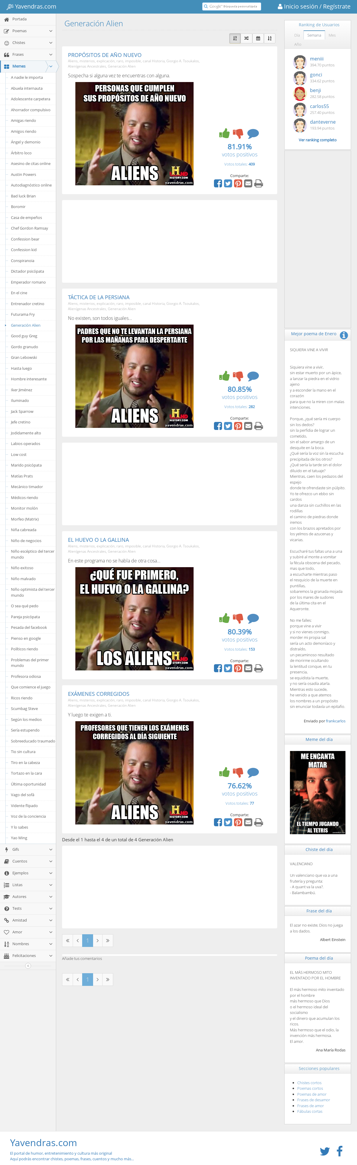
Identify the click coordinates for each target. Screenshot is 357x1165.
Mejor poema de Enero (313, 333)
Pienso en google (26, 638)
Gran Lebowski (24, 357)
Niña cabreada (23, 529)
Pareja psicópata (25, 616)
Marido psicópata (26, 465)
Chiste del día (319, 849)
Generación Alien (21, 325)
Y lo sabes (19, 827)
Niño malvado (23, 578)
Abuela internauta (27, 88)
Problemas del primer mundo (30, 662)
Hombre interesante (29, 379)
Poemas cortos (310, 1088)
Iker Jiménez (21, 389)
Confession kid (24, 249)
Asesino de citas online (31, 163)
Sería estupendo (25, 730)
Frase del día (319, 911)
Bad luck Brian (23, 196)
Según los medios (26, 719)
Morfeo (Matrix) (25, 519)
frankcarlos (335, 721)
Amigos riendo (23, 131)
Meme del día (319, 739)
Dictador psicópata (27, 271)
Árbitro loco (21, 153)
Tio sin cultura (23, 751)
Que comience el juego (31, 687)
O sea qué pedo (24, 605)
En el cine (19, 292)
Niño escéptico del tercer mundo (32, 554)
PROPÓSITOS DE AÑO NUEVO (105, 54)
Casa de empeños (26, 217)
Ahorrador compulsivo (31, 109)
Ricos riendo (22, 698)
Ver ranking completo (318, 140)
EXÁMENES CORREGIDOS (98, 693)
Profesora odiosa (26, 676)
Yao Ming (19, 837)
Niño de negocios (26, 540)
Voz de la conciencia (28, 816)
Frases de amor (310, 1105)
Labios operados (25, 443)
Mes (332, 35)
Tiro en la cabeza (25, 762)
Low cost (19, 454)
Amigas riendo (23, 120)
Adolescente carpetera (30, 99)
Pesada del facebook (29, 627)
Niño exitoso (22, 567)
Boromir (18, 206)
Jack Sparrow (22, 411)
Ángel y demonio (25, 142)
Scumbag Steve (24, 708)
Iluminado (20, 400)
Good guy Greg (24, 335)
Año (297, 44)
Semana (314, 35)
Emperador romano (28, 282)
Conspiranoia (22, 260)
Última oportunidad (28, 784)
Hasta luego (21, 368)
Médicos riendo (24, 497)
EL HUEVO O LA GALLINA (98, 539)
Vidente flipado (24, 805)
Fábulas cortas (309, 1111)
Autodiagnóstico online (31, 185)
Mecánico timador (27, 486)
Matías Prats (22, 476)
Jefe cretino (20, 422)
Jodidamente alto (26, 433)
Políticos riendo (24, 649)
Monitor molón (24, 508)
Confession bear (25, 239)
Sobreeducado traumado (33, 741)
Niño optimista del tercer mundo (33, 592)
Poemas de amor (312, 1094)
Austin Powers (23, 174)
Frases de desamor (313, 1099)
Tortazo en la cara (26, 773)
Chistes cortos (309, 1082)
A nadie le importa (27, 77)
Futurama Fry (23, 314)
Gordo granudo (24, 346)
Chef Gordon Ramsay (29, 228)
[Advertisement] (169, 241)
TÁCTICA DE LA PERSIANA (98, 297)
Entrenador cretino (27, 303)
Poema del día (319, 958)
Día (297, 35)
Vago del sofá (22, 794)
